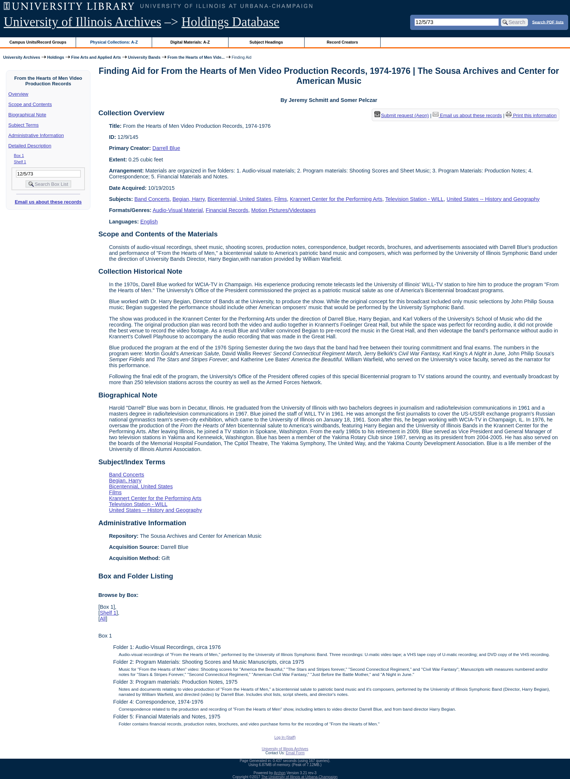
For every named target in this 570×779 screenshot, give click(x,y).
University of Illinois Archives (82, 22)
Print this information (531, 115)
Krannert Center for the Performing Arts (336, 199)
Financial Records (227, 210)
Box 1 (19, 155)
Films (280, 199)
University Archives (21, 57)
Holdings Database (230, 22)
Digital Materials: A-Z (190, 42)
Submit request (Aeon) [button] (401, 115)
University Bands (144, 57)
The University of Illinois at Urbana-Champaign (299, 777)
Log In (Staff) (285, 737)
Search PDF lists (548, 22)
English (149, 222)
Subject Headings (266, 42)
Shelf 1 (20, 162)
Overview (18, 94)
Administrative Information (36, 135)
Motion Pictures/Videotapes (283, 210)
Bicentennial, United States (239, 199)
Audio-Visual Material (178, 210)
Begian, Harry (188, 199)
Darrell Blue (166, 148)
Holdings (55, 57)
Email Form (295, 753)
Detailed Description (29, 145)
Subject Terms (23, 125)
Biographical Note (27, 114)
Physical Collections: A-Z (114, 42)
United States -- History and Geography (493, 199)
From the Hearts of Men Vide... (196, 57)
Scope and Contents (30, 104)
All (103, 619)
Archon (280, 773)
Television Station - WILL (414, 199)
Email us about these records (48, 202)
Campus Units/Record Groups (38, 42)
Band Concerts (151, 199)
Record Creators (342, 42)
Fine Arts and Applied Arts (96, 57)
